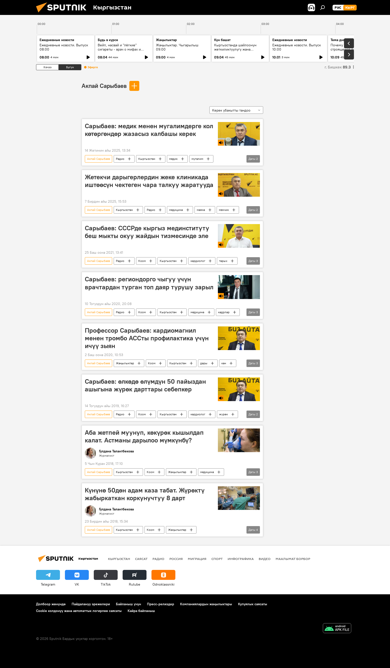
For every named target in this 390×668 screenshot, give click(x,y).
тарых (223, 261)
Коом (142, 261)
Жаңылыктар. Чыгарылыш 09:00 (177, 47)
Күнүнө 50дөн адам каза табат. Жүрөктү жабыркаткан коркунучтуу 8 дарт (144, 494)
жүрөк (223, 414)
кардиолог (198, 261)
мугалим (197, 159)
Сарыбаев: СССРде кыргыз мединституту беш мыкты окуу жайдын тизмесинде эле (147, 232)
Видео (265, 558)
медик (173, 159)
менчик (224, 210)
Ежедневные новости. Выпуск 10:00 (296, 47)
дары (203, 363)
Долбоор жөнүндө (51, 604)
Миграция (197, 558)
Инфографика (241, 558)
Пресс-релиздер (160, 604)
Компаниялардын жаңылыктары (206, 604)
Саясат (141, 558)
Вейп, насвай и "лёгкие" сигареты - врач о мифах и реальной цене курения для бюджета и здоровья (120, 51)
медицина (176, 210)
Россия (176, 558)
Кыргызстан (146, 159)
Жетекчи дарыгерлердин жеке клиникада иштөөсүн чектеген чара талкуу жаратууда (149, 181)
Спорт (217, 558)
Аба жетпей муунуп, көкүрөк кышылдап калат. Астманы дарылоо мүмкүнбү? (144, 436)
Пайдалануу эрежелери (91, 604)
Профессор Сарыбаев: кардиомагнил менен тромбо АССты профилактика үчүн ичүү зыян (147, 338)
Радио (120, 159)
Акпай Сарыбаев (104, 85)
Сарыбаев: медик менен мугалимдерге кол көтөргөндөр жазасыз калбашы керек (149, 130)
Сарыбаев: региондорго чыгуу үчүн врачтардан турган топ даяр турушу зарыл (149, 283)
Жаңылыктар (125, 363)
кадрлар (224, 312)
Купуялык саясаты (252, 604)
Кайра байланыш (141, 610)
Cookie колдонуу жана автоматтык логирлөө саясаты (79, 610)
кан (223, 363)
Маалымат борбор (293, 558)
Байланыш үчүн (128, 604)
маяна (201, 210)
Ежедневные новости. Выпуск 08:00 (64, 47)
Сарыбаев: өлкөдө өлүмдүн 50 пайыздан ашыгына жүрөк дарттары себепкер (145, 385)
